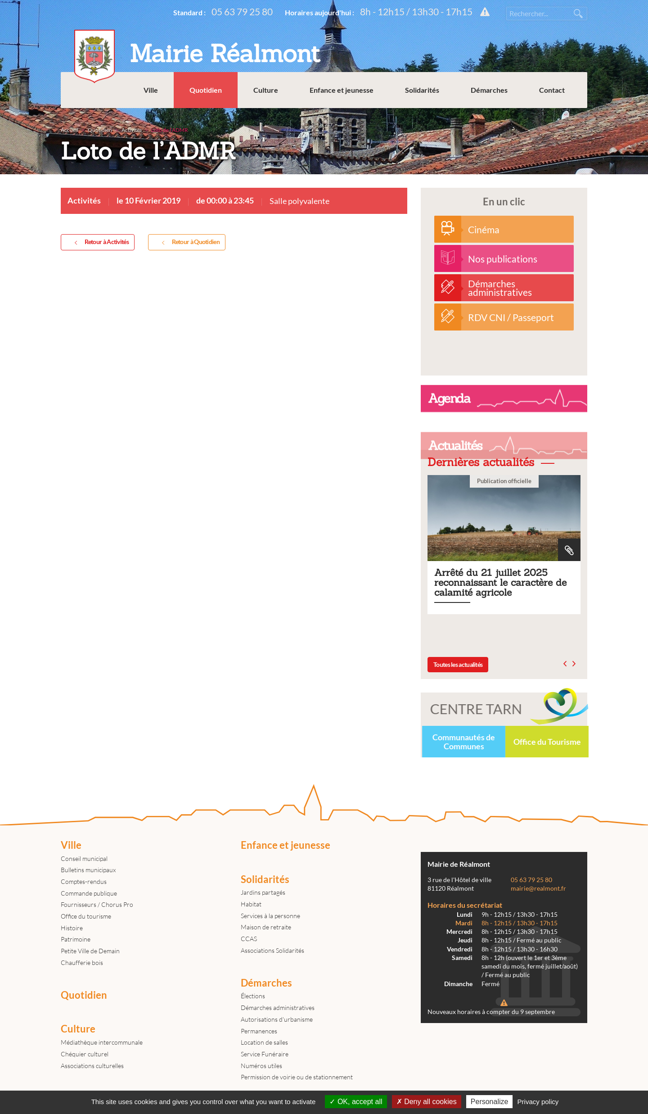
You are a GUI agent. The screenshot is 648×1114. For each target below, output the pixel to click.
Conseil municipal (84, 858)
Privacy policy (538, 1101)
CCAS (249, 938)
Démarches (489, 90)
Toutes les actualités (457, 664)
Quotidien (205, 90)
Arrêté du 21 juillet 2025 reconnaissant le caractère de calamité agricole (504, 544)
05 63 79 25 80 (242, 11)
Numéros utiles (261, 1065)
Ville (151, 90)
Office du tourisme (86, 916)
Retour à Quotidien (189, 242)
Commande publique (89, 893)
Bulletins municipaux (88, 870)
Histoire (72, 928)
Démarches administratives (278, 1007)
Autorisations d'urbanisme (277, 1019)
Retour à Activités (100, 242)
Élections (253, 996)
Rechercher (578, 13)
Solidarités (422, 90)
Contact (552, 90)
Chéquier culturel (84, 1054)
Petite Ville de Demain (90, 951)
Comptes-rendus (84, 881)
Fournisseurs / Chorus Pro (97, 904)
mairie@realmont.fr (538, 888)
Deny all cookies (426, 1101)
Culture (265, 90)
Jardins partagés (263, 892)
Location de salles (264, 1042)
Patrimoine (75, 939)
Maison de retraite (266, 927)
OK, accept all (355, 1101)
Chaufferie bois (82, 962)
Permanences (259, 1031)
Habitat (251, 904)
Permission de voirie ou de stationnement (297, 1077)
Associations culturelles (92, 1065)
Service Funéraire (264, 1054)
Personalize (489, 1101)
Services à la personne (270, 915)
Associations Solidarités (272, 950)
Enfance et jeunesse (342, 90)
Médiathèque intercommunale (102, 1042)
